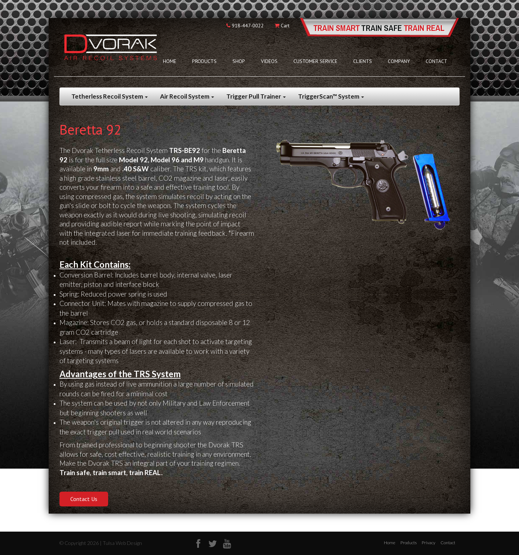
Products (204, 61)
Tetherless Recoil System (109, 96)
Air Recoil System (187, 96)
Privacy (428, 542)
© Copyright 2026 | (81, 543)
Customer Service (315, 61)
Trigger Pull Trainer (256, 96)
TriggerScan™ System (331, 96)
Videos (269, 61)
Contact (436, 61)
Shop (238, 61)
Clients (362, 61)
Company (399, 61)
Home (169, 61)
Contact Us (83, 498)
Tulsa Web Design (122, 543)
